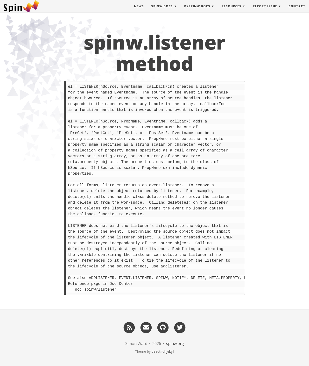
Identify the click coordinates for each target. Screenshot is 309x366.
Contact (296, 11)
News (139, 11)
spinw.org (175, 343)
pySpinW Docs (197, 11)
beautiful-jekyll (163, 351)
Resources (231, 11)
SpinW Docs (162, 11)
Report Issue (265, 11)
